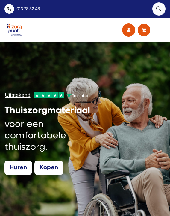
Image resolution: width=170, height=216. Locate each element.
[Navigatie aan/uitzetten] (159, 30)
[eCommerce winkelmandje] (144, 30)
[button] (159, 9)
